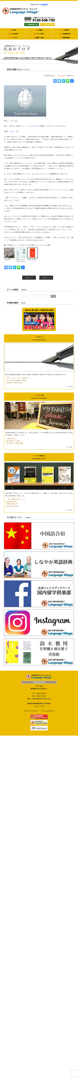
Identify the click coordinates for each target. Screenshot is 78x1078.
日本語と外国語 (31, 259)
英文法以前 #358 (12, 501)
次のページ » (46, 277)
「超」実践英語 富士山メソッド (16, 499)
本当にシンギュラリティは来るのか (18, 378)
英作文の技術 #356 (12, 506)
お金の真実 (7, 259)
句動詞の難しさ (11, 438)
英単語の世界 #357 (12, 504)
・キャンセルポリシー (47, 711)
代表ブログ (70, 76)
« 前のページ (29, 277)
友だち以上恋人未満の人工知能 (16, 380)
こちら (12, 131)
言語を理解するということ (18, 69)
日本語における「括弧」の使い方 (21, 260)
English (44, 4)
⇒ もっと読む (69, 386)
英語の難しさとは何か (13, 441)
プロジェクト (35, 126)
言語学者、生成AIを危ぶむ (15, 382)
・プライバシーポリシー (31, 711)
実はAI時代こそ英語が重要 (15, 443)
